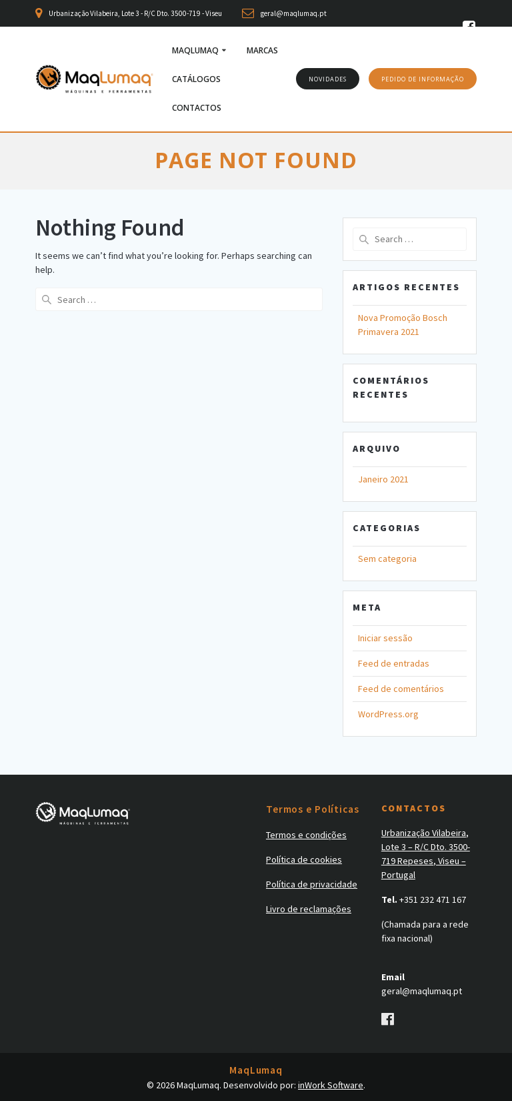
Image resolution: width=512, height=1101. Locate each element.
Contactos (196, 107)
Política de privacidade (311, 884)
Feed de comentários (401, 689)
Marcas (262, 50)
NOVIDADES (328, 79)
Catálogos (196, 79)
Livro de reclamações (308, 909)
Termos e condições (306, 835)
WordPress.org (388, 714)
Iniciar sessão (385, 638)
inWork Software (330, 1085)
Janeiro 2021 (383, 479)
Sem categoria (387, 559)
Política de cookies (304, 859)
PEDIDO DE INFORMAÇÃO (422, 79)
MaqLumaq (195, 50)
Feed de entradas (393, 663)
